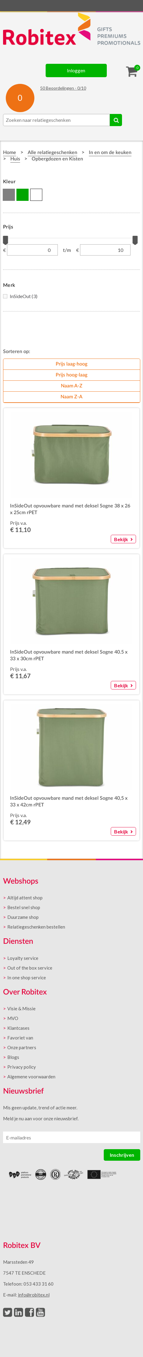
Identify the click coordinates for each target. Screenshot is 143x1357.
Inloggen (76, 70)
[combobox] (56, 120)
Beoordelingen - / (63, 88)
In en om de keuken (110, 152)
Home (9, 152)
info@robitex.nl (34, 1294)
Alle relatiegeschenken (52, 152)
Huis (15, 158)
